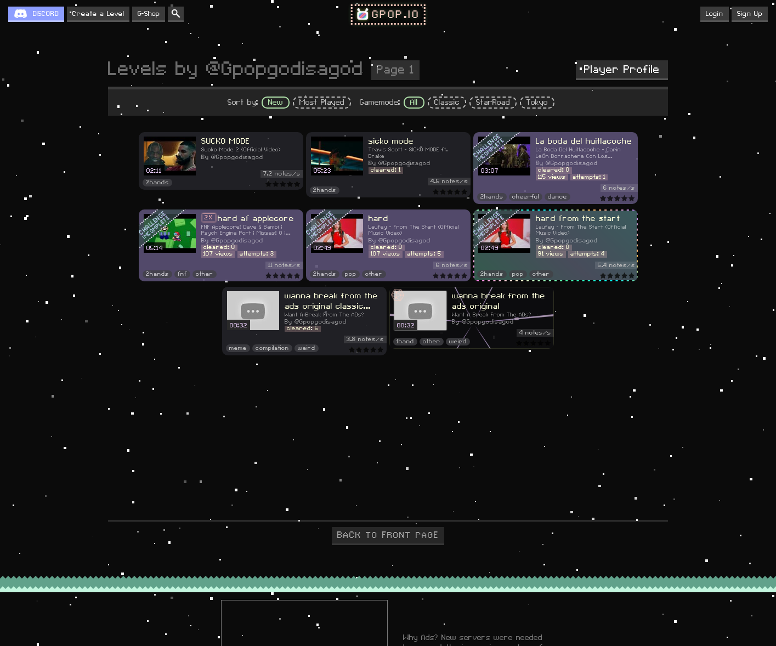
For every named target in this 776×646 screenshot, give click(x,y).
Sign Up (749, 13)
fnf (182, 274)
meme (238, 348)
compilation (272, 348)
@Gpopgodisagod (237, 157)
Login (714, 13)
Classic (447, 102)
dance (557, 197)
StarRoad (493, 102)
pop (350, 274)
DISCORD (46, 13)
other (204, 274)
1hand (405, 341)
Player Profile (622, 69)
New (275, 102)
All (414, 102)
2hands (157, 182)
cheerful (525, 197)
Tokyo (537, 102)
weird (306, 348)
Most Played (321, 102)
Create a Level (98, 13)
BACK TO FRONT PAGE (388, 535)
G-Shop (149, 13)
